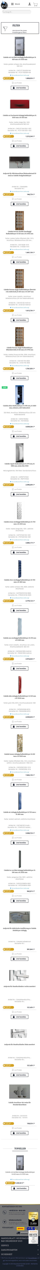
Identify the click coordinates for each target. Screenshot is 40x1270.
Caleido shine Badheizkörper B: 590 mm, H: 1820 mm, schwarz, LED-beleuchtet (19, 407)
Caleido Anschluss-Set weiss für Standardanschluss (19, 1104)
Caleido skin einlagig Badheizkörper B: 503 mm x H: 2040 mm (19, 697)
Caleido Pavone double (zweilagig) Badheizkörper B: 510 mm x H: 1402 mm (19, 233)
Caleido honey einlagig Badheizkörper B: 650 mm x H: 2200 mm (19, 755)
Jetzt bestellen (21, 88)
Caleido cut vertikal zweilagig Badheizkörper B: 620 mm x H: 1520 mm (19, 58)
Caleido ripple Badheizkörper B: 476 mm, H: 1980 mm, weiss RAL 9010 (20, 465)
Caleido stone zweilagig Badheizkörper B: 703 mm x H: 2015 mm (19, 523)
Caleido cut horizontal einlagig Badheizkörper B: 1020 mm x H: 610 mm (19, 116)
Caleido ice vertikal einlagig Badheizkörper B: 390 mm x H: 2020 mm (19, 871)
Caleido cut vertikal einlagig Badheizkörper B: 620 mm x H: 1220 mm (20, 1173)
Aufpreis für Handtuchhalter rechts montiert (20, 986)
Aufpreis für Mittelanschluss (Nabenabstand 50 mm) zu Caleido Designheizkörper (19, 175)
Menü (15, 3)
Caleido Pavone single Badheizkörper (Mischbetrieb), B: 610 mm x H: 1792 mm (19, 349)
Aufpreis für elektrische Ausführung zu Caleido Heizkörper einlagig (19, 929)
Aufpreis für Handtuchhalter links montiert (19, 1044)
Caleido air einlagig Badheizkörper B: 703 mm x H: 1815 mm (19, 813)
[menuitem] (15, 4)
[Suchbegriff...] (16, 12)
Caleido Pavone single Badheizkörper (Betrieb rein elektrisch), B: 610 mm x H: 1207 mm (20, 291)
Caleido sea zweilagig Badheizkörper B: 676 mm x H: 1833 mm (19, 639)
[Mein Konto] (29, 4)
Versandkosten (32, 1258)
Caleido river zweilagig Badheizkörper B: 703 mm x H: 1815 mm (19, 581)
